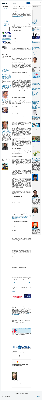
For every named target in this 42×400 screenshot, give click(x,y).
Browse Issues (34, 9)
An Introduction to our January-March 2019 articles (35, 45)
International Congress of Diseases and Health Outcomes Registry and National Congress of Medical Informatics (36, 132)
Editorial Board (6, 20)
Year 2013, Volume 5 (35, 17)
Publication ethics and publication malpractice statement (7, 18)
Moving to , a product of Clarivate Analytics (36, 55)
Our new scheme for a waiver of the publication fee (36, 48)
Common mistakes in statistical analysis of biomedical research (36, 65)
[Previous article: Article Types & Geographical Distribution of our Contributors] (14, 282)
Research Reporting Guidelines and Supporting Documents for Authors (6, 51)
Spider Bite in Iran (5, 114)
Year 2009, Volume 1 (35, 21)
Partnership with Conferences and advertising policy (6, 23)
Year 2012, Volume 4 (35, 18)
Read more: (17, 341)
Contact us (5, 25)
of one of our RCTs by (35, 51)
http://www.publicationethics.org (18, 16)
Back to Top (38, 396)
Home (33, 8)
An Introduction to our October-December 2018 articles (36, 81)
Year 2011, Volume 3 (35, 19)
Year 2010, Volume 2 (35, 20)
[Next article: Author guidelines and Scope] (29, 282)
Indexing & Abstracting (7, 21)
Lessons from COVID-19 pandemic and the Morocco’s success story (6, 70)
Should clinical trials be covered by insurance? (36, 198)
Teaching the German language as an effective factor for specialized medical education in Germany (36, 216)
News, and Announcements (34, 23)
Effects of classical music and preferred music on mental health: (36, 183)
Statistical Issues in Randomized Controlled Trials (6, 100)
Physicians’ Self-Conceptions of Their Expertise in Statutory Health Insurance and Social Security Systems (6, 131)
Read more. (13, 291)
